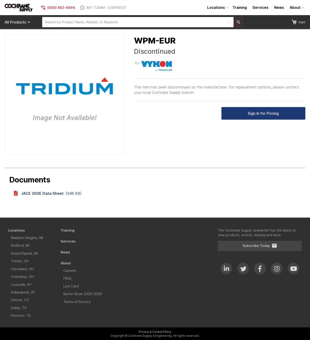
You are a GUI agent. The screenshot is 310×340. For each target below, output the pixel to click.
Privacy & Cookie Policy (155, 331)
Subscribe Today (260, 245)
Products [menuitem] (18, 22)
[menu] (254, 7)
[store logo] (19, 7)
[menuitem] (217, 7)
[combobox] (137, 22)
